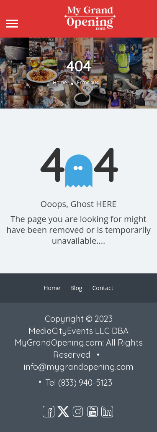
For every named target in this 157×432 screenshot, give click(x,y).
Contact (102, 288)
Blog (76, 288)
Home (60, 82)
